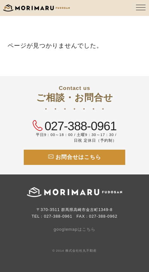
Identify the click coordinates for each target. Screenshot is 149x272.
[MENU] (141, 8)
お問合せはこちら (74, 157)
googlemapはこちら (74, 229)
